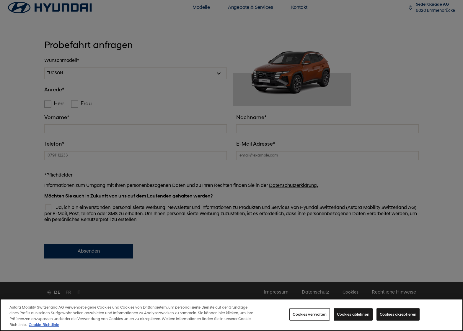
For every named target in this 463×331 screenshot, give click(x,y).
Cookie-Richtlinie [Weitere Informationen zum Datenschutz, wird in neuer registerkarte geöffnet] (44, 328)
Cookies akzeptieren (398, 317)
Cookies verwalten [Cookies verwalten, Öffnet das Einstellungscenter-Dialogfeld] (309, 317)
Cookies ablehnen (353, 317)
